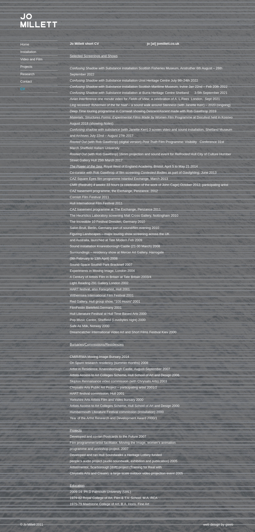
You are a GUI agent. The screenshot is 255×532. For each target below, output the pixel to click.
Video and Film (31, 59)
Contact (26, 81)
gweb (229, 524)
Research (27, 74)
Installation (28, 52)
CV (22, 89)
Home (24, 44)
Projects (26, 67)
